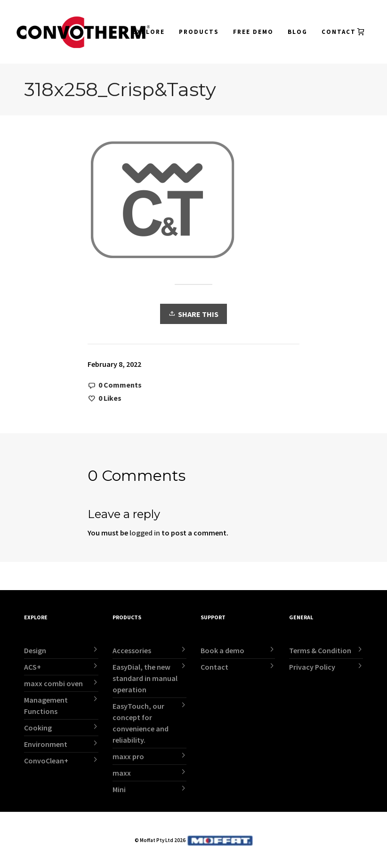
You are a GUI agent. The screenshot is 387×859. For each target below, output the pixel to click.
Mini (119, 789)
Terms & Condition (320, 650)
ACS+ (32, 667)
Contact (214, 667)
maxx (122, 773)
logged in (144, 532)
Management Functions (46, 705)
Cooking (38, 727)
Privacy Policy (312, 667)
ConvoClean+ (46, 760)
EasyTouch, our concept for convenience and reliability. (141, 723)
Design (35, 650)
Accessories (132, 650)
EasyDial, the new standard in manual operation (145, 678)
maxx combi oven (53, 683)
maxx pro (128, 756)
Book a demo (222, 650)
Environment (45, 744)
